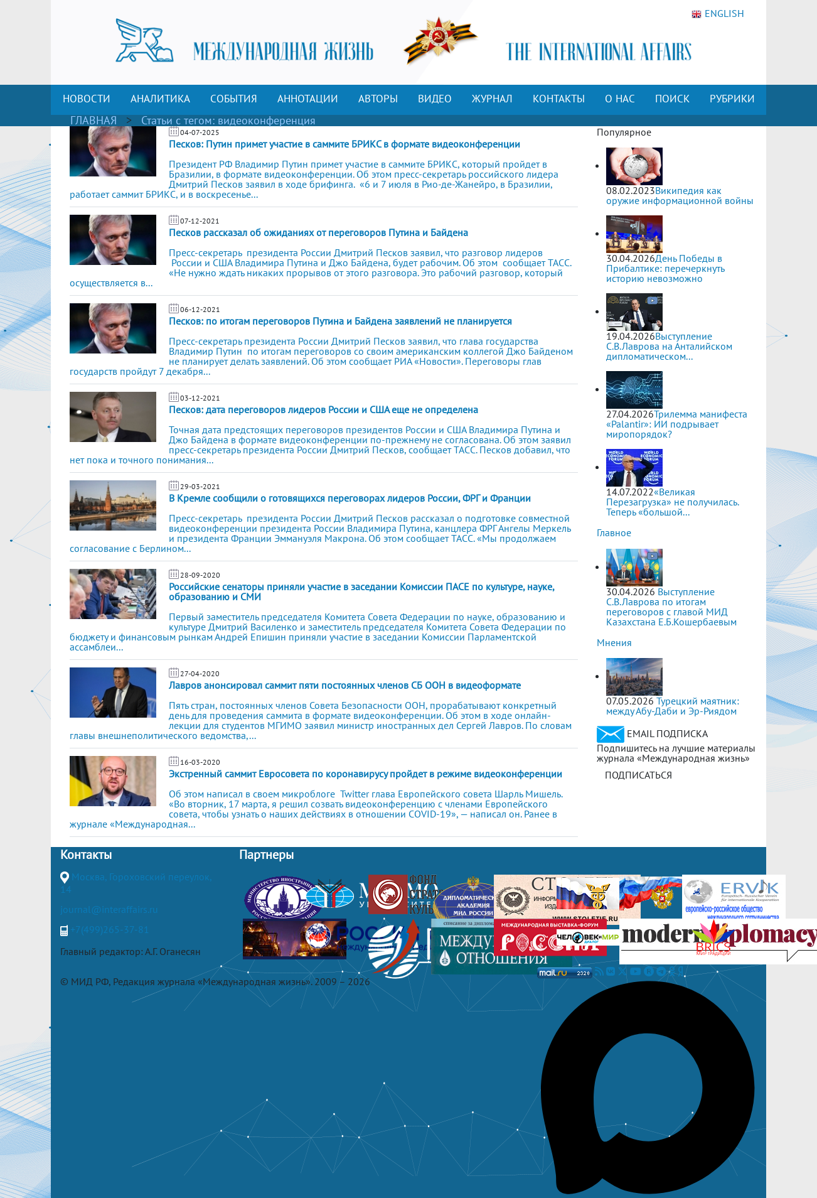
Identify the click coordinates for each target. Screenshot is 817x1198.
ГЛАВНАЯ (93, 120)
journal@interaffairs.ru (109, 909)
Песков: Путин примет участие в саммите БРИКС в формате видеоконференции (344, 144)
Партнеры (266, 854)
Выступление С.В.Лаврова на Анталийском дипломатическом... (669, 346)
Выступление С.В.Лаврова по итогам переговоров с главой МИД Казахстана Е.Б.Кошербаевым (671, 606)
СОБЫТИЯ (233, 98)
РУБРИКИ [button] (732, 98)
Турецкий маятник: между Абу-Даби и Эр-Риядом (672, 705)
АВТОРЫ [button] (378, 98)
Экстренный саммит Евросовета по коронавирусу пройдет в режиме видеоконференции (365, 773)
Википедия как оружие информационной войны (680, 195)
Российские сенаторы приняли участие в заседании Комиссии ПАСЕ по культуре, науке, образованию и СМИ (361, 591)
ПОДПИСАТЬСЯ (638, 775)
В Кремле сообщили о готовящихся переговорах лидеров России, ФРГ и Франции (350, 498)
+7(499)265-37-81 (109, 929)
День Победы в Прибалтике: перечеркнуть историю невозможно (665, 268)
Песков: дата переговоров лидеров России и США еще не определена (323, 409)
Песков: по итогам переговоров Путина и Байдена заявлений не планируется (340, 321)
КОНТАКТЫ (559, 98)
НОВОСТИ (86, 98)
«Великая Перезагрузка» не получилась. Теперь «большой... (672, 501)
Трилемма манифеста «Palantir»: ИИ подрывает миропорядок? (676, 423)
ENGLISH (718, 13)
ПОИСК (672, 98)
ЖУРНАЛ (492, 98)
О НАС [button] (620, 98)
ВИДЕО (435, 98)
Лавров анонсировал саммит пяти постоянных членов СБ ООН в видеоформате (345, 685)
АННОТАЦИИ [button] (307, 98)
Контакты (86, 854)
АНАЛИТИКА (160, 98)
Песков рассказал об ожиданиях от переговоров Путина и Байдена (318, 232)
